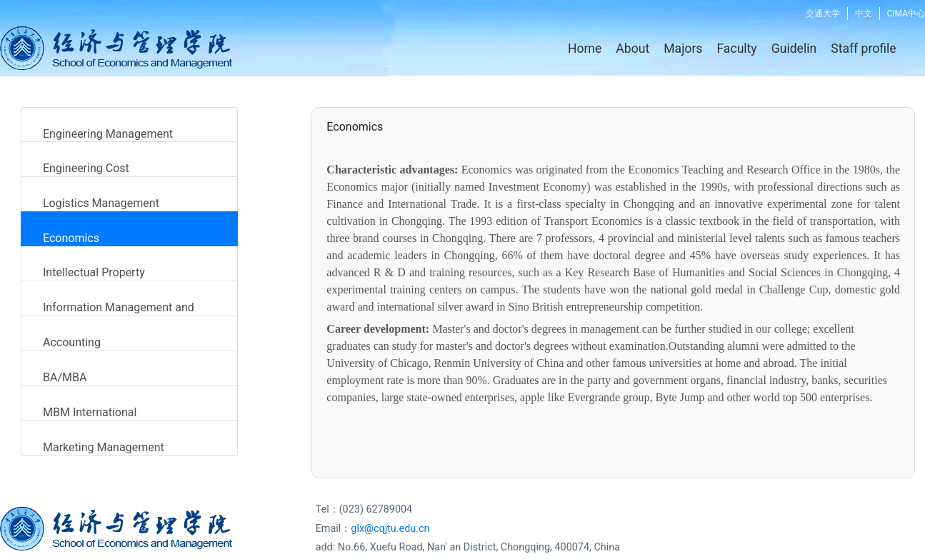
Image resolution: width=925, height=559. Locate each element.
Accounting (72, 342)
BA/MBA (64, 377)
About (632, 48)
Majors (683, 48)
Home (584, 48)
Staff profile (863, 48)
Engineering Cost (86, 168)
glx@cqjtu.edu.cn (390, 529)
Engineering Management (108, 134)
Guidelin (794, 48)
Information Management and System (115, 308)
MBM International (89, 412)
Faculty (736, 48)
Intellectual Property (94, 272)
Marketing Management (103, 447)
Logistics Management (101, 203)
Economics (71, 238)
